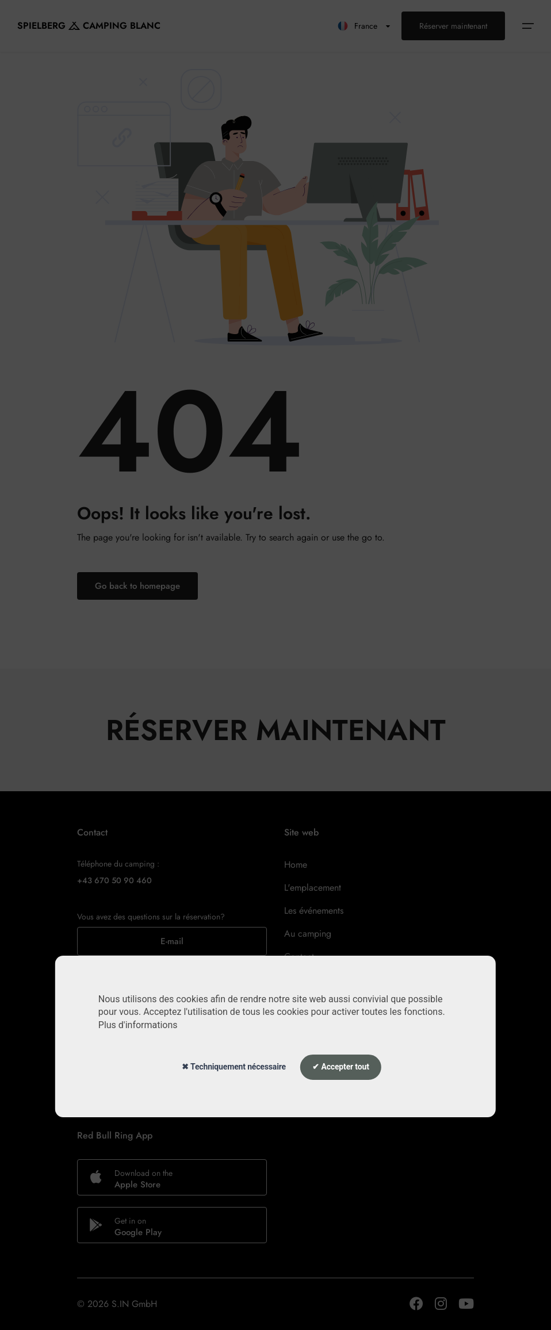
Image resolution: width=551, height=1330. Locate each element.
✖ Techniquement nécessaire (234, 1066)
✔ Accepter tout (340, 1066)
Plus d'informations (138, 1024)
